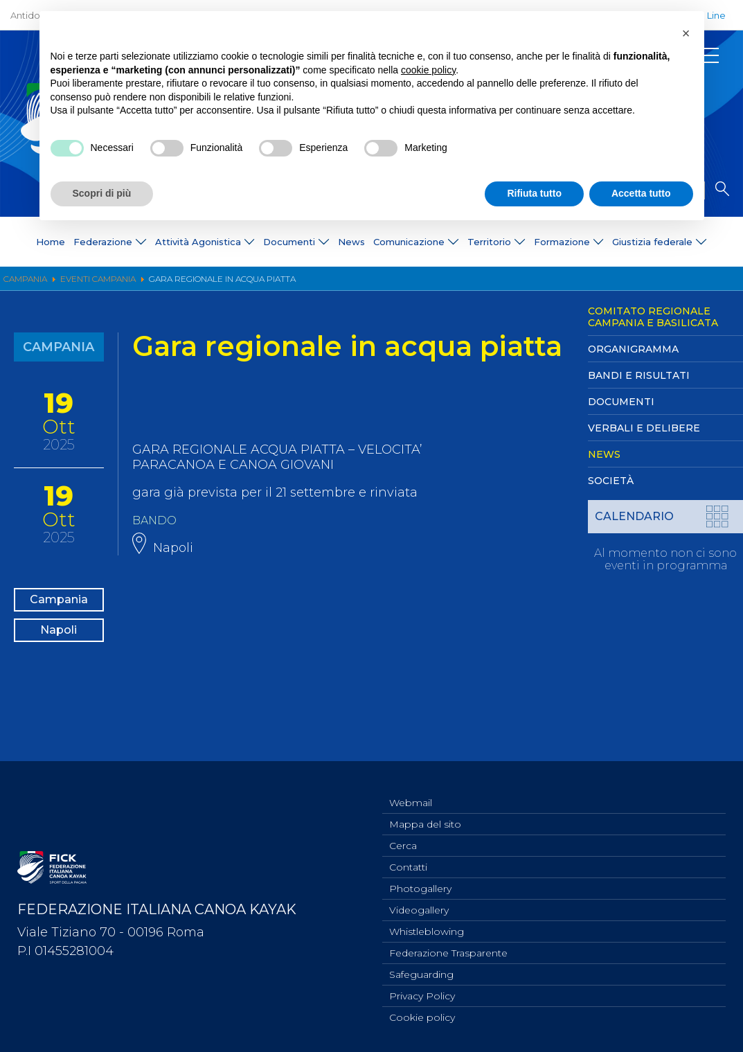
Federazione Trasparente (448, 948)
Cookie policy (422, 1016)
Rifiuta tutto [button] (534, 193)
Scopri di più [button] (102, 193)
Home (50, 241)
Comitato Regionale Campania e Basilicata (653, 317)
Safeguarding (421, 971)
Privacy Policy (422, 994)
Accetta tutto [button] (641, 193)
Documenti (621, 401)
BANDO (156, 520)
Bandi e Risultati (639, 375)
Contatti (408, 856)
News (351, 241)
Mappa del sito (425, 811)
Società (611, 480)
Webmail (410, 788)
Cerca (403, 834)
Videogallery (419, 902)
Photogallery (420, 879)
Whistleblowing (426, 925)
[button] (686, 33)
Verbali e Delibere (644, 428)
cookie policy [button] (428, 69)
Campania (59, 602)
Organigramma (633, 349)
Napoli (58, 647)
